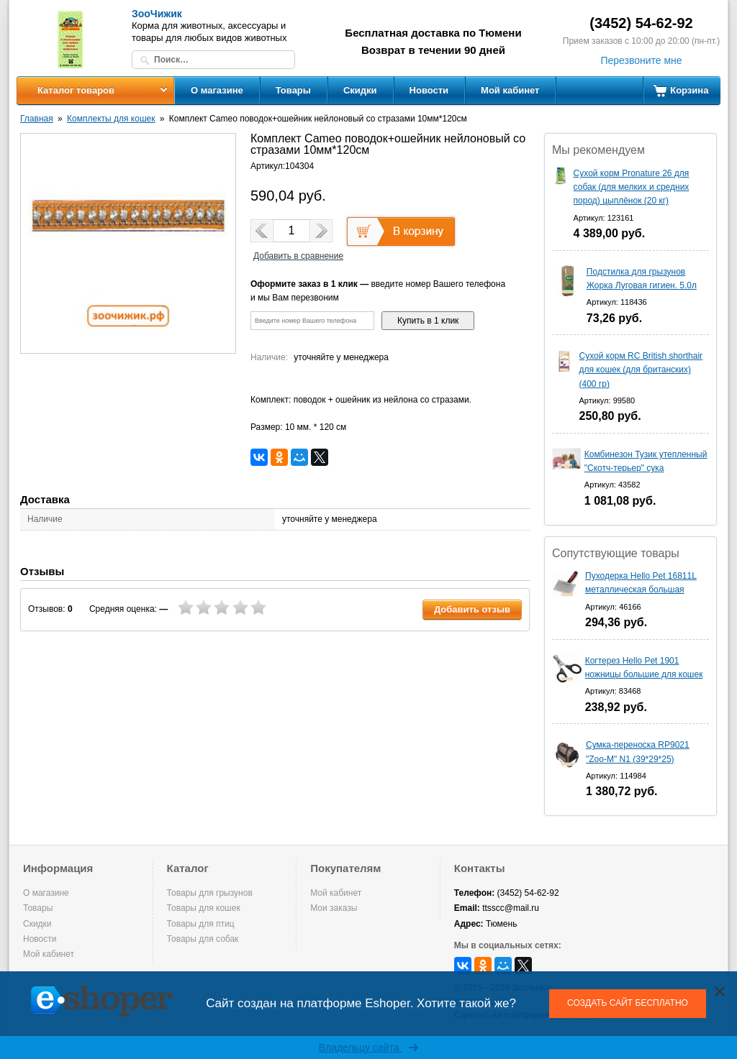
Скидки (360, 90)
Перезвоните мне (641, 60)
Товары (293, 90)
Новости (429, 90)
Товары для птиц (201, 924)
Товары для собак (203, 939)
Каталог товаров (75, 90)
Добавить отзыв (472, 609)
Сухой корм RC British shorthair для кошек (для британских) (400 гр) (641, 369)
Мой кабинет (510, 90)
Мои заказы (333, 908)
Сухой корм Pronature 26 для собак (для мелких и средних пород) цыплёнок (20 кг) (631, 187)
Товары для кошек (203, 908)
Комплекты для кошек (111, 119)
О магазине (217, 90)
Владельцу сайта (369, 1047)
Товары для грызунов (210, 893)
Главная (36, 119)
